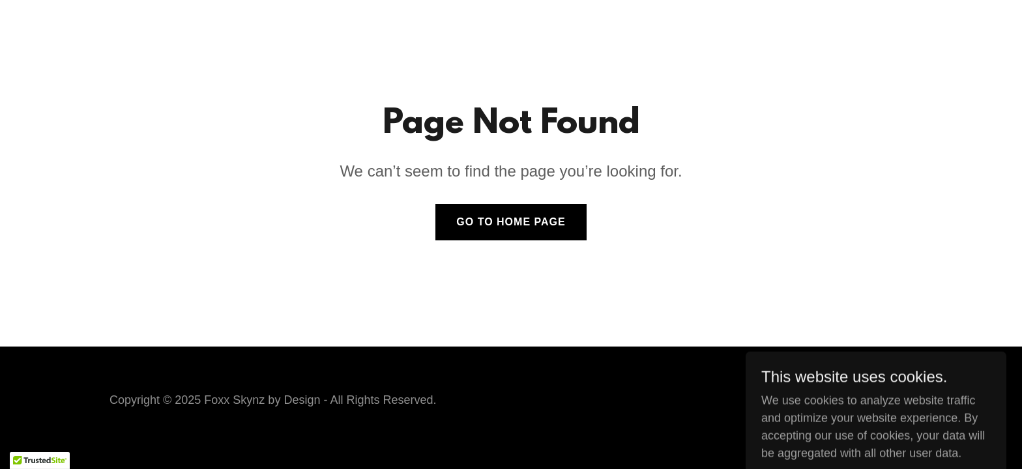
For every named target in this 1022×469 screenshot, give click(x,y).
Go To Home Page (510, 221)
